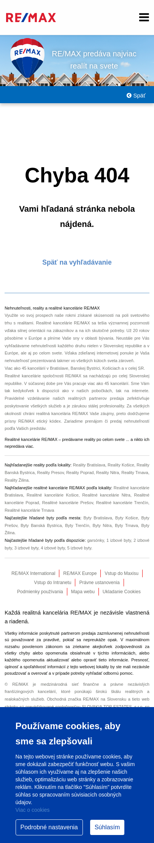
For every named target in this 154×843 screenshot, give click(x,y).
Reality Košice (121, 465)
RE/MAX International (33, 573)
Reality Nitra (107, 472)
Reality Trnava (134, 472)
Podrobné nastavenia (49, 827)
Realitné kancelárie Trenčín (122, 502)
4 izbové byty (53, 548)
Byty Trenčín (77, 525)
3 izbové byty (26, 548)
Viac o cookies (33, 810)
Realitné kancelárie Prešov (67, 502)
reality (89, 439)
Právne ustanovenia (99, 582)
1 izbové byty (118, 540)
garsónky (95, 540)
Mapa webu (83, 591)
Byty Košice (126, 518)
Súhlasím (107, 827)
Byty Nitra (101, 525)
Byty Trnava (126, 525)
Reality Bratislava (89, 465)
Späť (136, 95)
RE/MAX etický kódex (39, 421)
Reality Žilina (17, 480)
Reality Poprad (80, 472)
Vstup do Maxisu (121, 573)
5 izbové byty (79, 548)
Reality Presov (50, 472)
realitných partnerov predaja (96, 398)
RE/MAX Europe (80, 573)
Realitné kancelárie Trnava (29, 510)
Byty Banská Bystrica (41, 525)
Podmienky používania (40, 591)
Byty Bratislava (97, 518)
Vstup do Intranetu (52, 582)
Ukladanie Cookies (122, 591)
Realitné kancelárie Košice (53, 495)
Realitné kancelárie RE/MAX (63, 323)
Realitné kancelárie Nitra (106, 495)
